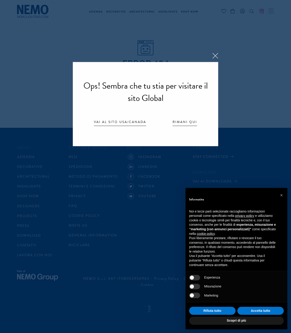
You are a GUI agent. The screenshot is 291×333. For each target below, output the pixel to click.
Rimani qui (185, 122)
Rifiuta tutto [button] (212, 311)
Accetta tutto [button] (260, 311)
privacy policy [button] (244, 216)
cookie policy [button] (206, 234)
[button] (281, 195)
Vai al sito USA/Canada (120, 122)
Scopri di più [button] (236, 320)
